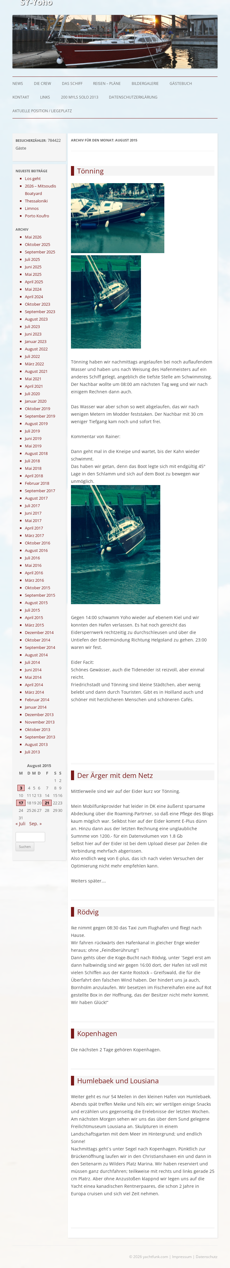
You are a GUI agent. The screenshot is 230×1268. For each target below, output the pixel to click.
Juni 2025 (33, 267)
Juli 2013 (32, 752)
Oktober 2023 (37, 304)
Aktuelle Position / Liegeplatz (42, 110)
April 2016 (34, 573)
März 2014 (34, 692)
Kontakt (20, 97)
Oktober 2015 (37, 587)
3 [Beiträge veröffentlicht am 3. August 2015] (21, 788)
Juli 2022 (32, 356)
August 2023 (36, 319)
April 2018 (34, 476)
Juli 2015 (32, 610)
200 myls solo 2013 (79, 97)
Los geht (33, 178)
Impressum (182, 1256)
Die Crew (42, 83)
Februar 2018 (37, 483)
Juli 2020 (32, 393)
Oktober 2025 (37, 244)
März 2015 (34, 625)
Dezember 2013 (39, 714)
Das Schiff (72, 83)
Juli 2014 (32, 662)
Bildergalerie (145, 83)
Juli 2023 (32, 326)
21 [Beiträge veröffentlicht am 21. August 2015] (47, 803)
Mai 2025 (33, 274)
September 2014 (40, 647)
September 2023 (40, 311)
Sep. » (35, 823)
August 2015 (36, 602)
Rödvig (88, 911)
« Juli (21, 823)
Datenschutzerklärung (133, 97)
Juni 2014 (33, 670)
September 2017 (40, 490)
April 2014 (34, 684)
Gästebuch (181, 83)
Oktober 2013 (37, 729)
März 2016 (34, 580)
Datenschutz (207, 1256)
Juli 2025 (32, 259)
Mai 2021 (33, 379)
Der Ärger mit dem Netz (115, 775)
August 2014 (36, 655)
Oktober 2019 (37, 408)
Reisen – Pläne (107, 83)
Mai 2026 (33, 237)
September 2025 (40, 252)
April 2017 (34, 528)
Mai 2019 (33, 446)
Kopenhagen (97, 1033)
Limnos (32, 208)
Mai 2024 (33, 289)
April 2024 (34, 296)
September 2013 (40, 737)
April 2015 (34, 617)
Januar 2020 (35, 401)
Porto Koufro (37, 216)
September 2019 (40, 416)
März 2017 (34, 535)
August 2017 (36, 498)
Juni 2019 (33, 438)
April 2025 (34, 282)
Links (45, 97)
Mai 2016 (33, 565)
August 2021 (36, 371)
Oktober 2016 (37, 543)
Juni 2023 (33, 334)
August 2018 (36, 453)
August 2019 (36, 423)
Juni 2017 (33, 513)
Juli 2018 (32, 461)
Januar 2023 (35, 341)
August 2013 (36, 744)
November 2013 (39, 722)
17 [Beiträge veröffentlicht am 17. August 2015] (21, 803)
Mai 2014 (33, 677)
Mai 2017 (33, 520)
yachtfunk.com (155, 1256)
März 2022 (34, 364)
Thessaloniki (36, 201)
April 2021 (34, 386)
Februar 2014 (37, 699)
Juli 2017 (32, 505)
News (17, 83)
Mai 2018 (33, 468)
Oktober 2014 (37, 640)
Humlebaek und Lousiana (118, 1080)
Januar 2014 (35, 707)
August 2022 (36, 349)
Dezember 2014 (39, 632)
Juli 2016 (32, 558)
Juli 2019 (32, 431)
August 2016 (36, 550)
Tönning (90, 170)
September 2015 (40, 595)
